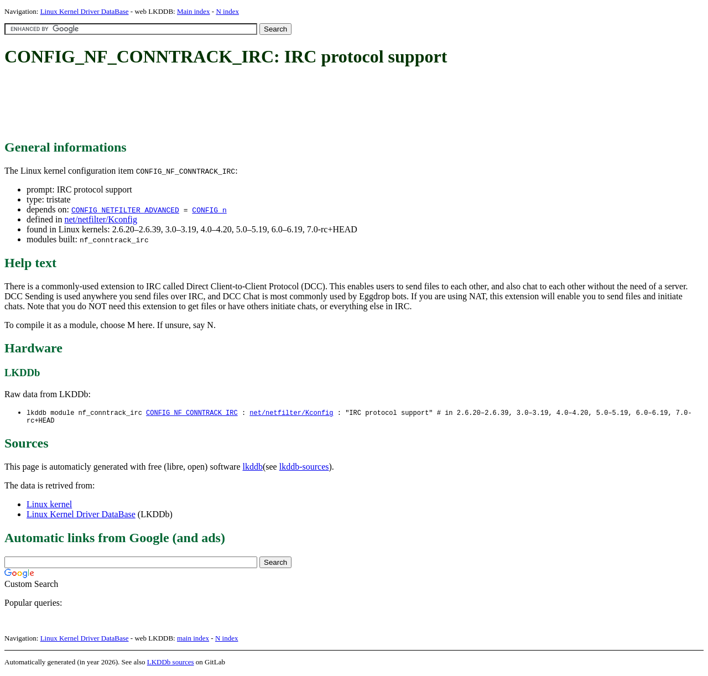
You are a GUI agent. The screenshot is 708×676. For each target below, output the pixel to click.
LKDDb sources (170, 664)
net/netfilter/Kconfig (100, 219)
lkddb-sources (304, 469)
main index (193, 640)
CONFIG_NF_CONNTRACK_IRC (192, 413)
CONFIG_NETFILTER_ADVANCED (125, 210)
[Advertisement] (205, 104)
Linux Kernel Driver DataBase (84, 11)
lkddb (253, 469)
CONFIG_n (209, 210)
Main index (193, 11)
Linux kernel (49, 506)
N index (227, 11)
